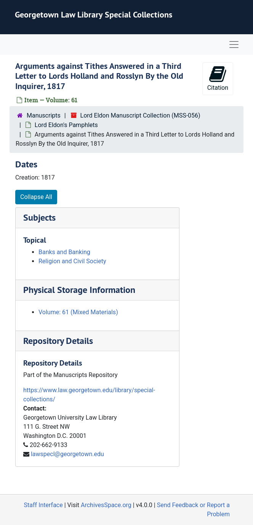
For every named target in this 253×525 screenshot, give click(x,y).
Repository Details (58, 341)
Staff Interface (43, 505)
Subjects (39, 217)
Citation (217, 78)
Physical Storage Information (79, 290)
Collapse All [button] (36, 196)
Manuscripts (44, 115)
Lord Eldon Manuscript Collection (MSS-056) (140, 115)
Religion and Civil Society (72, 261)
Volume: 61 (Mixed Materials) (78, 312)
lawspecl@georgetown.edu (67, 454)
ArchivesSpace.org (106, 505)
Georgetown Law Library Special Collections (93, 14)
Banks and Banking (64, 252)
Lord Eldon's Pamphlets (66, 125)
